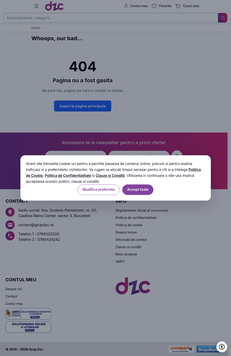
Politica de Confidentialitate (68, 175)
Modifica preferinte (98, 190)
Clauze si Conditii (110, 175)
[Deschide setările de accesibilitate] (221, 346)
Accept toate (138, 190)
